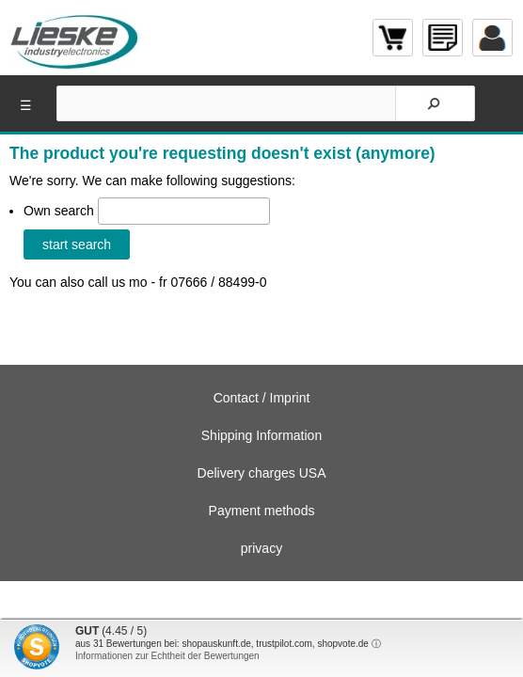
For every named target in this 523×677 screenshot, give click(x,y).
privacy (261, 548)
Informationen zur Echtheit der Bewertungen (167, 656)
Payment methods (262, 510)
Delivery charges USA (262, 472)
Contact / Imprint (262, 397)
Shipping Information (261, 435)
